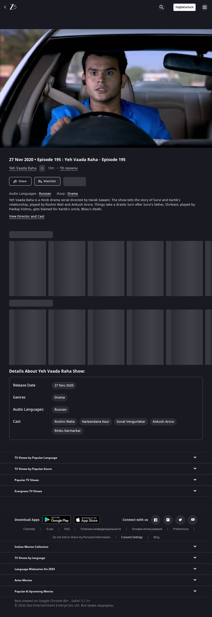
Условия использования (147, 529)
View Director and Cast (26, 216)
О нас (49, 529)
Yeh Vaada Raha (23, 168)
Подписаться (185, 7)
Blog (156, 537)
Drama (73, 194)
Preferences (181, 529)
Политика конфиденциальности (101, 529)
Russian (45, 194)
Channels (29, 529)
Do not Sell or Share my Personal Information (81, 537)
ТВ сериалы (69, 168)
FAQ (67, 529)
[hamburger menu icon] (204, 7)
